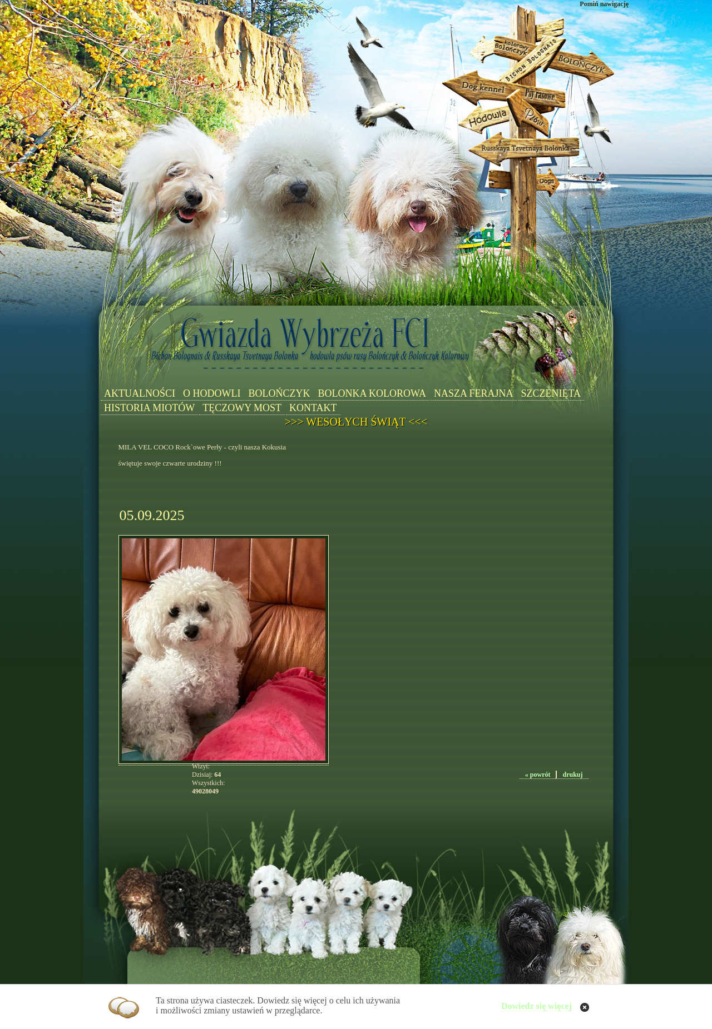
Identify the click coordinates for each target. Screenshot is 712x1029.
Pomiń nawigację (604, 4)
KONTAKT (313, 407)
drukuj (572, 774)
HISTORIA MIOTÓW (149, 407)
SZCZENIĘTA (551, 393)
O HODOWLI (211, 393)
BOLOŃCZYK (279, 393)
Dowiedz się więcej (536, 1006)
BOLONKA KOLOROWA (372, 393)
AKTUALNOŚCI (139, 393)
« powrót (538, 774)
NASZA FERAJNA (473, 393)
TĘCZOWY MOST (241, 407)
